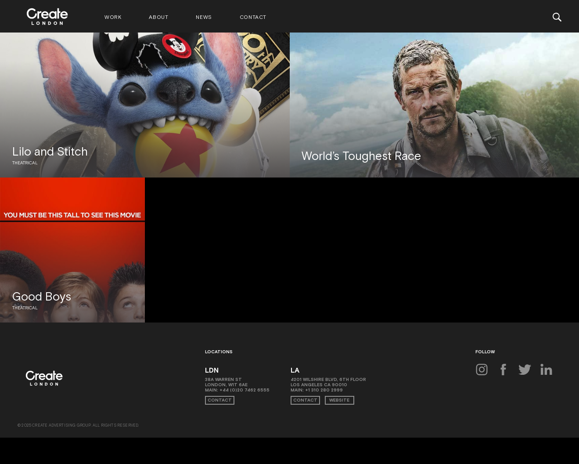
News (204, 17)
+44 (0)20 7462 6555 (244, 390)
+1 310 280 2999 (324, 390)
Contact (253, 17)
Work (112, 17)
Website (339, 400)
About (158, 17)
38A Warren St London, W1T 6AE (226, 382)
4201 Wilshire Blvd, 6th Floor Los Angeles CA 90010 (328, 382)
